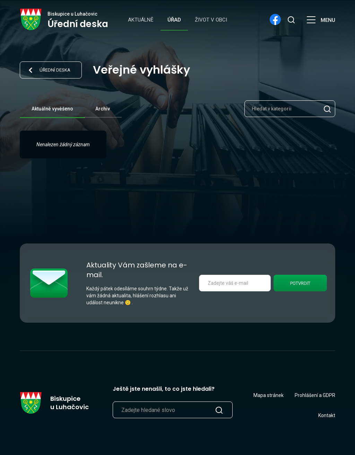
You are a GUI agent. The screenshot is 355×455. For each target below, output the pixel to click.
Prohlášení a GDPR (315, 395)
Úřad (174, 20)
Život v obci (211, 20)
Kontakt (326, 415)
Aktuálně (141, 20)
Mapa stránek (268, 395)
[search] (291, 19)
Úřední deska (55, 70)
